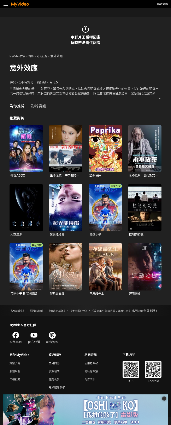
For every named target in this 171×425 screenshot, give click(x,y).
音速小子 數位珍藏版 (24, 294)
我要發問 (55, 377)
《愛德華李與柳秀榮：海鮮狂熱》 (119, 312)
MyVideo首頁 (19, 56)
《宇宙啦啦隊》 (84, 312)
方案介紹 (16, 369)
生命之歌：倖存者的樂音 (64, 175)
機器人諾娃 (18, 175)
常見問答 (55, 369)
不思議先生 (97, 294)
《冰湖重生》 (18, 312)
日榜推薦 (16, 386)
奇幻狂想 (46, 56)
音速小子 (95, 235)
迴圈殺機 (135, 294)
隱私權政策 (94, 377)
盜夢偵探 (95, 175)
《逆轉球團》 (38, 312)
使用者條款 (94, 369)
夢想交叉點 (57, 294)
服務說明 (16, 377)
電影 (34, 56)
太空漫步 (16, 235)
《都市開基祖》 (60, 312)
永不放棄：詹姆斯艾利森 (143, 175)
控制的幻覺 (137, 235)
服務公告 (55, 386)
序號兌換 (162, 4)
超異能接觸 (57, 235)
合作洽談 (93, 386)
